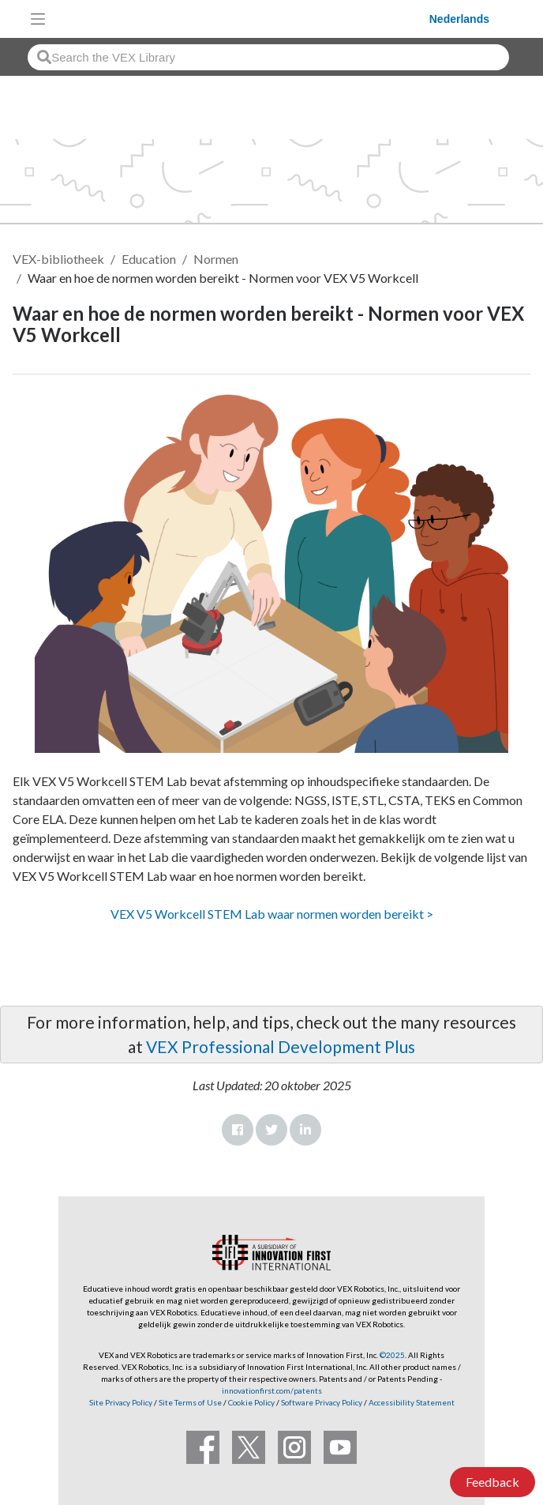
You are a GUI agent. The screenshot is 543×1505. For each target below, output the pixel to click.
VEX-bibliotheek (58, 258)
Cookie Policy (251, 1402)
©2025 (392, 1355)
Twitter (271, 1130)
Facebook (237, 1130)
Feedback (492, 1481)
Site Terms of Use (189, 1402)
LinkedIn (305, 1130)
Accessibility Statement (412, 1402)
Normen (215, 258)
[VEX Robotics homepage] (241, 19)
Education (149, 258)
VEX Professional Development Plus (280, 1046)
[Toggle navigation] (38, 19)
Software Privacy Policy (321, 1402)
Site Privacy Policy (120, 1402)
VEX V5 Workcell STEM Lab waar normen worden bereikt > (271, 913)
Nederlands (459, 19)
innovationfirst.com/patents (272, 1390)
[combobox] (268, 57)
